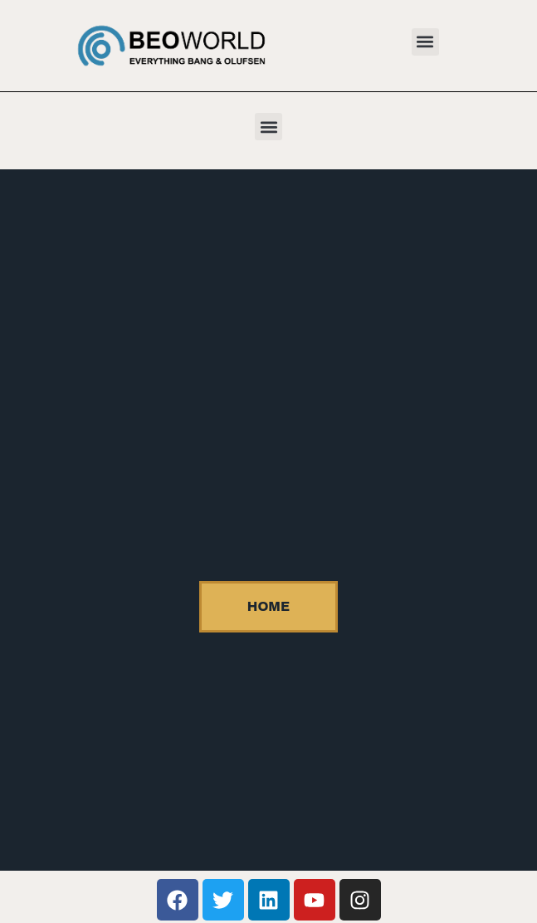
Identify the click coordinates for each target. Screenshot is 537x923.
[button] (425, 42)
